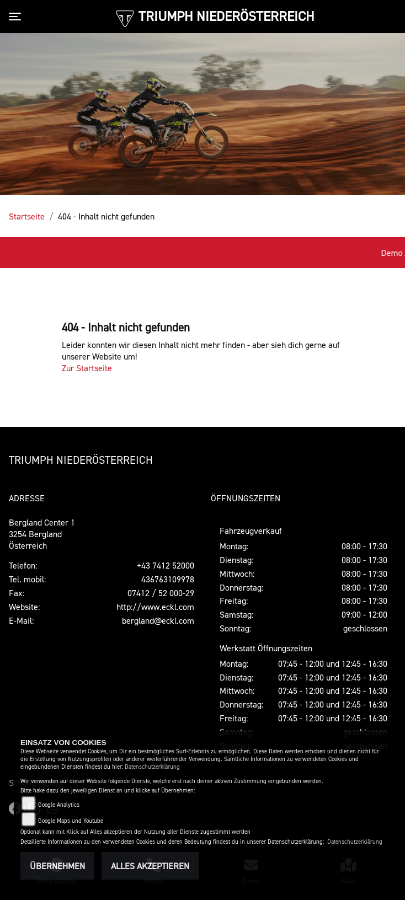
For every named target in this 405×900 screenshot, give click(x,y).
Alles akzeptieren (150, 865)
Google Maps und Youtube (70, 820)
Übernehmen (57, 865)
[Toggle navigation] (17, 16)
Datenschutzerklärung (152, 766)
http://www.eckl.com (155, 606)
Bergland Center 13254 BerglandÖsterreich (42, 534)
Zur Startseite (87, 367)
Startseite (27, 216)
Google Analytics (58, 804)
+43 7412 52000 (165, 565)
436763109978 (167, 579)
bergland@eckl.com (158, 620)
